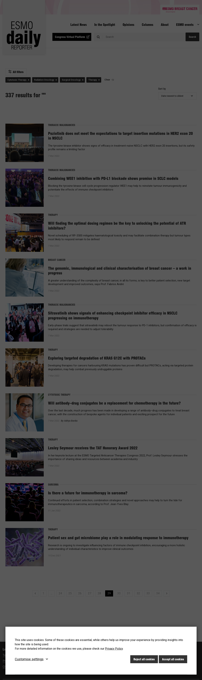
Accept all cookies (173, 659)
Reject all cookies (144, 659)
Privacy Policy (114, 648)
